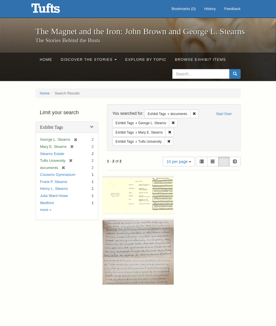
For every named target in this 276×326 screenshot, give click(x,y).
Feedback (232, 9)
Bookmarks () (183, 9)
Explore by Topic (145, 59)
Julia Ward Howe (54, 196)
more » (46, 210)
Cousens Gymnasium (57, 174)
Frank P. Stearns (54, 182)
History (210, 9)
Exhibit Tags (51, 127)
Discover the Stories (89, 59)
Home (46, 59)
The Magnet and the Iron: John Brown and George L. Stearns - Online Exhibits (52, 10)
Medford (47, 203)
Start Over (224, 114)
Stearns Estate (52, 154)
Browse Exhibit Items (200, 59)
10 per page (178, 161)
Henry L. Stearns (54, 188)
